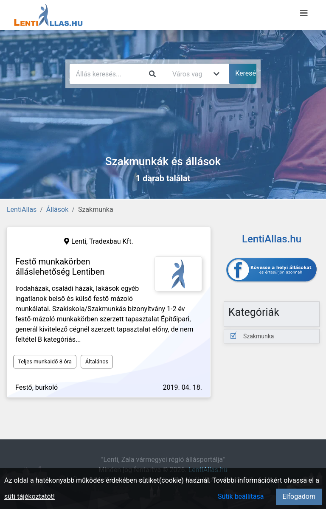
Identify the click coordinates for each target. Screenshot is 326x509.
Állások (57, 209)
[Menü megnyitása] (304, 13)
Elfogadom (298, 496)
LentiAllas (22, 209)
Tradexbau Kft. (111, 241)
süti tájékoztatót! (29, 496)
